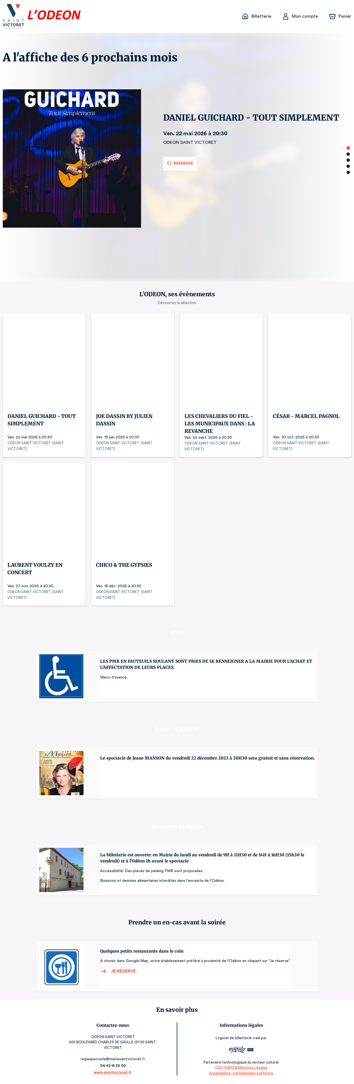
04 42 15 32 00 (112, 1066)
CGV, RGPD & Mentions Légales (242, 1067)
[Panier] (340, 16)
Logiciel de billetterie (235, 1038)
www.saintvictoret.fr (112, 1072)
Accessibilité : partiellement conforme (242, 1073)
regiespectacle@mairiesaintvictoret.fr (111, 1059)
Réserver (181, 163)
